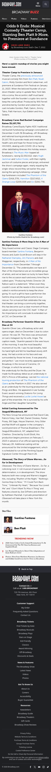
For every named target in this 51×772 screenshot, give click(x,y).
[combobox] (44, 4)
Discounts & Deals (25, 656)
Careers (25, 692)
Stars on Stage (25, 637)
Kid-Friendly (25, 641)
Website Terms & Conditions (25, 737)
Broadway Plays (25, 633)
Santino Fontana (25, 251)
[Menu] (38, 4)
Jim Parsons (28, 258)
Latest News (25, 670)
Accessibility (25, 696)
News (4, 19)
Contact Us (24, 585)
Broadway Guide (25, 713)
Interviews (46, 19)
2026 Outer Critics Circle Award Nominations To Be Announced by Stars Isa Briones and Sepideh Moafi (25, 545)
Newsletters (25, 709)
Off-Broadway (25, 652)
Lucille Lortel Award (34, 396)
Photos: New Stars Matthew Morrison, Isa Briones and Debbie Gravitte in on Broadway (25, 558)
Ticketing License (25, 747)
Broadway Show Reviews (25, 724)
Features (34, 19)
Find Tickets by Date (25, 626)
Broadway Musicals (25, 629)
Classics (25, 644)
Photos (14, 19)
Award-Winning (25, 648)
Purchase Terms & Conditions (25, 740)
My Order (25, 607)
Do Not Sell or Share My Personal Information (25, 754)
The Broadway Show (25, 666)
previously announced (32, 75)
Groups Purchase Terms (25, 744)
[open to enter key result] (45, 4)
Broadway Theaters (25, 717)
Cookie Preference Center (25, 750)
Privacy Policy (25, 733)
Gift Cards (25, 721)
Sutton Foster (22, 159)
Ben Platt (33, 79)
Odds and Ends (20, 45)
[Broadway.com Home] (11, 4)
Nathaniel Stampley (11, 258)
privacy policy (43, 757)
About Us (25, 688)
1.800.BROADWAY (30, 588)
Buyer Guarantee (25, 700)
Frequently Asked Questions (25, 611)
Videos (23, 19)
